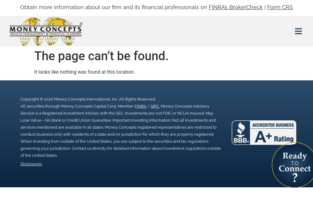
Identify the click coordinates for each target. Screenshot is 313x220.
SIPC (155, 106)
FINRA (140, 106)
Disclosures (31, 164)
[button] (298, 31)
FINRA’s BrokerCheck (236, 7)
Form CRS (280, 7)
